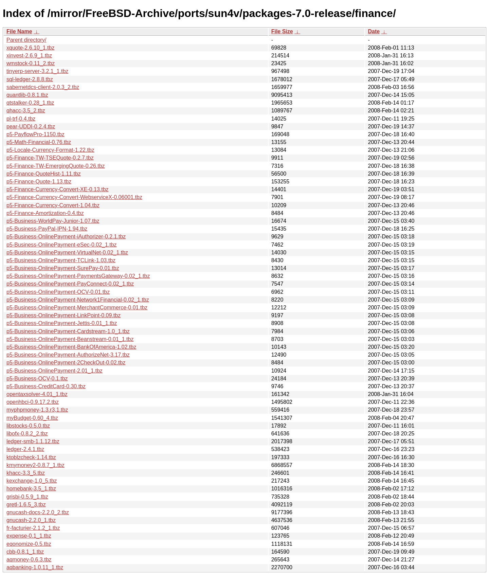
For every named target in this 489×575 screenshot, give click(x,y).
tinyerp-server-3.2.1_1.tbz (37, 71)
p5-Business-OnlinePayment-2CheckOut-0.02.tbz (65, 362)
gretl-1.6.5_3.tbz (26, 504)
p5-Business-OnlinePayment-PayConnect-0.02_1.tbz (70, 284)
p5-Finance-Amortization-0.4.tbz (45, 213)
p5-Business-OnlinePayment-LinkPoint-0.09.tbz (63, 315)
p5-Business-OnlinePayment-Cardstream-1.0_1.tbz (68, 331)
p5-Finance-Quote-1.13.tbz (38, 181)
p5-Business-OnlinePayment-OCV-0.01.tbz (58, 292)
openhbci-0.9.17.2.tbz (32, 402)
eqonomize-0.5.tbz (28, 544)
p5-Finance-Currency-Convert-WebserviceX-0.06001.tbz (74, 197)
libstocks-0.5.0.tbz (28, 426)
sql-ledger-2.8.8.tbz (29, 79)
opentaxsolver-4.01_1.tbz (37, 394)
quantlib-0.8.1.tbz (27, 95)
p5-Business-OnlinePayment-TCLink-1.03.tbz (60, 260)
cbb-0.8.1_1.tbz (25, 552)
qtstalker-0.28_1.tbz (30, 103)
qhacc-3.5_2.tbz (25, 110)
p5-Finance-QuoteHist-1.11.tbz (43, 174)
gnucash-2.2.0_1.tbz (31, 520)
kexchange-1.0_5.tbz (31, 481)
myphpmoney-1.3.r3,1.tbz (37, 410)
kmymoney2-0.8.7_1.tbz (35, 465)
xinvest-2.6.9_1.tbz (29, 55)
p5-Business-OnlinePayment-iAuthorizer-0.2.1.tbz (66, 236)
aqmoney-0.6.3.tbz (29, 559)
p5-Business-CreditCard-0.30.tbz (46, 386)
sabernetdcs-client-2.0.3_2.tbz (42, 87)
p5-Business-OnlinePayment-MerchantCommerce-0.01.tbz (76, 307)
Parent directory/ (26, 40)
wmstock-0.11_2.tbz (30, 63)
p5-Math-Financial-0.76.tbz (38, 142)
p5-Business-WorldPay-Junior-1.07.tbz (52, 221)
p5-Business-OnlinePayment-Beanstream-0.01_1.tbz (69, 339)
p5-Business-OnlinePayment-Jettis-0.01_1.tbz (61, 323)
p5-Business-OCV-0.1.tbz (37, 378)
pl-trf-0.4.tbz (20, 119)
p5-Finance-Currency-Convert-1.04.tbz (52, 205)
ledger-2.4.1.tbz (25, 449)
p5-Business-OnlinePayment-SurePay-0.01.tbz (62, 268)
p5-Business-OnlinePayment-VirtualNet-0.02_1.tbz (67, 252)
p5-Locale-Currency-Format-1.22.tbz (50, 150)
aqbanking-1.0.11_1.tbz (34, 567)
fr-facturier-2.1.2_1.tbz (33, 528)
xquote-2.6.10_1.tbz (30, 48)
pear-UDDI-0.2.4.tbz (30, 126)
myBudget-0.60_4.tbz (32, 418)
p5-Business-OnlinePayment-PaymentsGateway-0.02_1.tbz (78, 276)
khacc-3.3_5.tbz (25, 473)
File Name (19, 31)
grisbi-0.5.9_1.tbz (27, 497)
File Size (282, 31)
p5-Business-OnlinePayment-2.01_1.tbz (54, 371)
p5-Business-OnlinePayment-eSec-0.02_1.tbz (61, 245)
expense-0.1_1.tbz (28, 536)
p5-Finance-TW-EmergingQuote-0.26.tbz (55, 166)
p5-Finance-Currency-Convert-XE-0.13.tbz (57, 189)
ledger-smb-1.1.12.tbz (32, 441)
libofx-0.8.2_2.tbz (27, 433)
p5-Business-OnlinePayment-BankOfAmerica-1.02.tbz (71, 347)
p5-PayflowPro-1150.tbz (35, 134)
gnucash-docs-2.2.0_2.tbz (37, 512)
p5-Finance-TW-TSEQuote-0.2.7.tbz (50, 158)
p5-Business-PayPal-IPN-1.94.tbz (46, 229)
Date (374, 31)
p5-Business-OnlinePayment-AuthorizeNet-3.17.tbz (68, 355)
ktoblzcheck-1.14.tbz (31, 457)
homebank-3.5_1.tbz (31, 488)
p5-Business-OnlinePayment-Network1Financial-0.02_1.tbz (77, 300)
